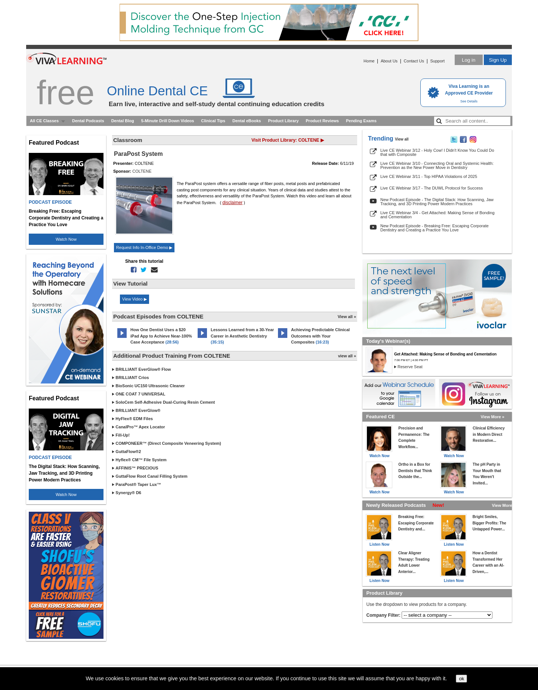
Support (437, 61)
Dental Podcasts (88, 120)
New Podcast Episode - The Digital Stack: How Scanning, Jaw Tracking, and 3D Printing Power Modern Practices (437, 201)
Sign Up (498, 60)
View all (402, 139)
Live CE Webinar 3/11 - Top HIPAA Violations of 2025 (428, 176)
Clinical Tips (213, 120)
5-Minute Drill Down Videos (167, 120)
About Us (389, 61)
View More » (492, 417)
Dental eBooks (246, 120)
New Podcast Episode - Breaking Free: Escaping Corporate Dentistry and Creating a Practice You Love (434, 228)
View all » (347, 316)
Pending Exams (361, 120)
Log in (468, 60)
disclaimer (232, 202)
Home (369, 61)
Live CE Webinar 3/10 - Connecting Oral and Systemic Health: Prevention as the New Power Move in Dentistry (437, 165)
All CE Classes (44, 120)
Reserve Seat (410, 366)
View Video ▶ (134, 299)
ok (461, 678)
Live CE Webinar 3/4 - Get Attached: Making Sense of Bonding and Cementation (437, 214)
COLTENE (141, 171)
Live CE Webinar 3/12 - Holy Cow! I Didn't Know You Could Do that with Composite (437, 152)
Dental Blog (122, 120)
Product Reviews (322, 120)
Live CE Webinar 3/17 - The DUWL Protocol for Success (431, 188)
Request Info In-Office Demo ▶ (144, 247)
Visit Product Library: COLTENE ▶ (287, 140)
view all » (347, 356)
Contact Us (414, 61)
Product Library (283, 120)
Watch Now (66, 239)
